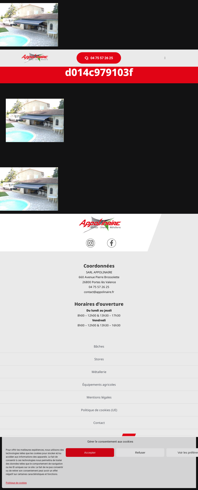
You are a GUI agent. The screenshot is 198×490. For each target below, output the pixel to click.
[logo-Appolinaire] (34, 54)
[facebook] (111, 240)
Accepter (90, 452)
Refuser (140, 452)
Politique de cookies (16, 483)
